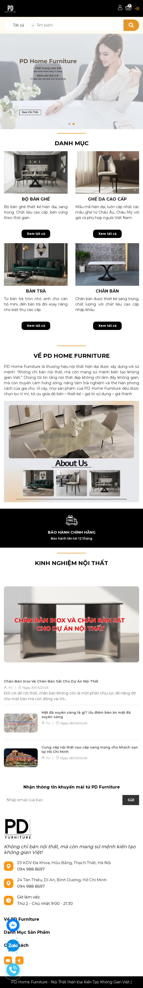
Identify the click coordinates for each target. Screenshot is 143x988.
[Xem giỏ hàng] (128, 8)
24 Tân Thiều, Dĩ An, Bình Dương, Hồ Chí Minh (62, 879)
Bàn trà (36, 291)
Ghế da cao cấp (107, 199)
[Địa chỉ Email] (71, 800)
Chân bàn (107, 291)
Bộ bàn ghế (36, 199)
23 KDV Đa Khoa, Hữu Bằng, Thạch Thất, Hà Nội (64, 862)
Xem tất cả (36, 234)
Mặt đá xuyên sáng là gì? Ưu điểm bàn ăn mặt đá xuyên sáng (86, 714)
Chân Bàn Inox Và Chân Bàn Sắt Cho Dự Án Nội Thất (51, 681)
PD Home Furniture (22, 366)
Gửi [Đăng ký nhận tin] (131, 800)
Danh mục (72, 143)
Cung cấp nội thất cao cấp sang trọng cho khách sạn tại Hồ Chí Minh (90, 749)
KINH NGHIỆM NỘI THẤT (71, 563)
